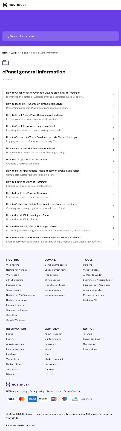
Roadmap (11, 354)
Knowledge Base (91, 338)
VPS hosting (12, 274)
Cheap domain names (56, 269)
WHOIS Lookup (52, 279)
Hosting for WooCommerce (20, 295)
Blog (47, 354)
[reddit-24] (106, 385)
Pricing (9, 333)
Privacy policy (37, 391)
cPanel (25, 52)
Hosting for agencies (17, 300)
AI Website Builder (92, 274)
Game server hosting (17, 310)
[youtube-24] (100, 385)
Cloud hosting (13, 289)
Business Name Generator (96, 284)
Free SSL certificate (55, 284)
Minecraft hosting (15, 305)
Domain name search (56, 264)
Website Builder (91, 269)
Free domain (51, 274)
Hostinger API (90, 300)
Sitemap (10, 374)
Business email (13, 284)
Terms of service (72, 391)
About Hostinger (53, 333)
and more (86, 398)
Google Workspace (16, 320)
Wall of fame (12, 359)
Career (48, 348)
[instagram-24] (87, 385)
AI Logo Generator (92, 289)
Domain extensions (55, 295)
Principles (50, 369)
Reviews (10, 338)
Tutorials (87, 333)
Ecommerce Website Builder (97, 279)
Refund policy (54, 391)
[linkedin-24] (75, 385)
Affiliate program (15, 343)
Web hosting (12, 264)
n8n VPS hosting (14, 279)
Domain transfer (53, 289)
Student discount (54, 359)
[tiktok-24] (113, 385)
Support (15, 52)
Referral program (15, 348)
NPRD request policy (16, 391)
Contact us (89, 343)
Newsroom (50, 343)
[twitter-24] (94, 385)
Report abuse (90, 348)
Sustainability (52, 364)
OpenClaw (11, 315)
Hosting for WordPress (18, 269)
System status (14, 364)
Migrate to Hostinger (94, 295)
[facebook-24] (81, 385)
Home (5, 52)
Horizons (87, 264)
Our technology (53, 338)
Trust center (12, 369)
